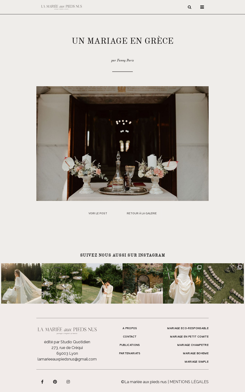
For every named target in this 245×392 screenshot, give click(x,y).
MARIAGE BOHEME (196, 353)
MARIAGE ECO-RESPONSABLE (188, 328)
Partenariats (129, 353)
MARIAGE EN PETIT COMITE (189, 336)
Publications (130, 345)
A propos (129, 328)
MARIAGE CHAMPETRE (193, 345)
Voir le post (98, 213)
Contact (129, 336)
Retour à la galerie (142, 213)
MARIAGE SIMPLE (197, 362)
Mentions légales (189, 382)
